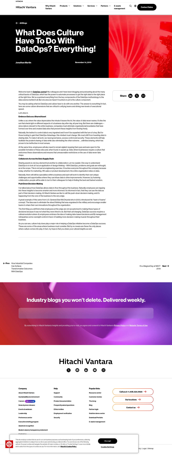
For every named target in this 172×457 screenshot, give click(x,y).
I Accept (107, 441)
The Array (92, 401)
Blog (90, 405)
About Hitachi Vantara (26, 393)
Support (57, 393)
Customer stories (95, 397)
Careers (21, 401)
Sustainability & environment (29, 397)
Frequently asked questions (64, 405)
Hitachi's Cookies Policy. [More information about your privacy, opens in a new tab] (68, 446)
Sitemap (150, 448)
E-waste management (119, 7)
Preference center (25, 417)
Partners (104, 6)
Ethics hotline (59, 409)
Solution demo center (97, 413)
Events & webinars (25, 409)
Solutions (77, 6)
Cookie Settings (107, 447)
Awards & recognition (26, 426)
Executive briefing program (28, 422)
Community (58, 397)
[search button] (130, 5)
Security (57, 417)
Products (63, 6)
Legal (144, 448)
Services (91, 6)
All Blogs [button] (21, 23)
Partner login (93, 409)
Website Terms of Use (138, 325)
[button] (133, 6)
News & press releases (27, 405)
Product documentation (62, 401)
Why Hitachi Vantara (50, 7)
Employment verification (63, 413)
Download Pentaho (96, 417)
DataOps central (39, 92)
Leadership (23, 413)
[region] (74, 443)
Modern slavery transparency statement (33, 430)
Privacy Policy (120, 325)
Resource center (95, 393)
